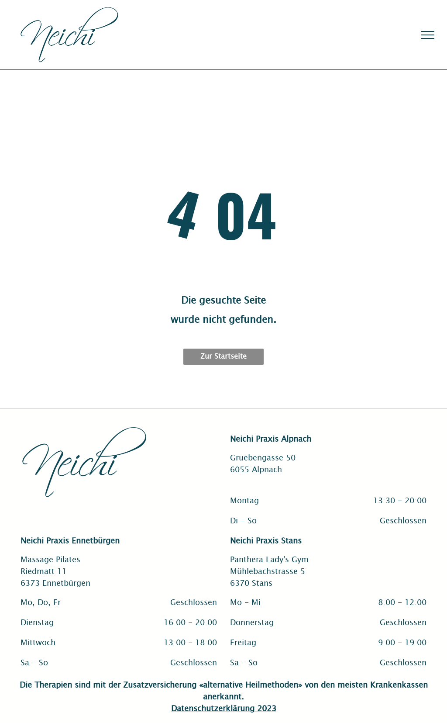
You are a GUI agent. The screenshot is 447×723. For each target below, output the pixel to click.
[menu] (427, 35)
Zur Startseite (223, 355)
